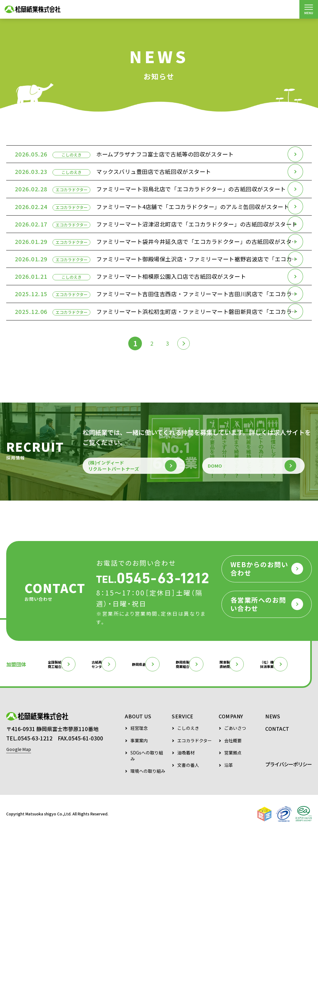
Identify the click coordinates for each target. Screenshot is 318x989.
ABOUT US (138, 871)
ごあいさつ (235, 884)
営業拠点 (233, 908)
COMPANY (231, 871)
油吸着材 (186, 908)
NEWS (272, 871)
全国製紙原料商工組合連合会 (70, 799)
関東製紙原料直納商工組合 (30, 819)
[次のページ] (186, 461)
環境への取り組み (147, 927)
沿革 (228, 921)
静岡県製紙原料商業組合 (261, 799)
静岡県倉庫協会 (196, 799)
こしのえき (188, 884)
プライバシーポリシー (288, 919)
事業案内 (139, 896)
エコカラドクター (194, 896)
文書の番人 (188, 921)
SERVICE (182, 871)
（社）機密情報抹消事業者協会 (92, 819)
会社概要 (233, 896)
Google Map (18, 909)
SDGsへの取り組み (146, 911)
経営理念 (139, 884)
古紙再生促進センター (133, 799)
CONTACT (277, 884)
